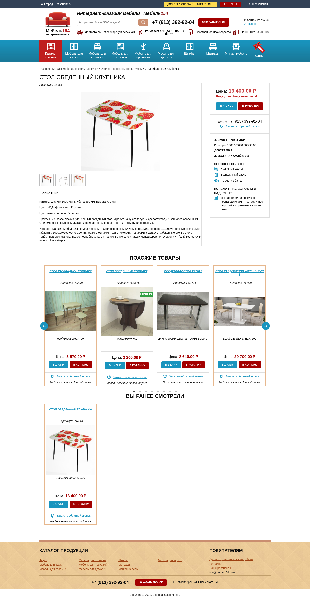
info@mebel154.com (222, 572)
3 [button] (146, 391)
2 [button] (140, 391)
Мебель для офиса (170, 560)
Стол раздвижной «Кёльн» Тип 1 (239, 273)
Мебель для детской (166, 49)
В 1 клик (226, 106)
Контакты (230, 4)
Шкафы (189, 47)
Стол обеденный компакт (126, 271)
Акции (259, 49)
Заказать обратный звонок (243, 126)
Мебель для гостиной (120, 49)
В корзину (250, 106)
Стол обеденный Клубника (70, 409)
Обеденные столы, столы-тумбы (121, 68)
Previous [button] (44, 326)
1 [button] (134, 391)
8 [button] (176, 391)
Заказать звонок (214, 22)
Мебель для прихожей (143, 49)
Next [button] (266, 326)
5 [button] (158, 391)
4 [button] (152, 391)
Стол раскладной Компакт (70, 271)
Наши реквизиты (257, 4)
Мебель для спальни (97, 49)
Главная (44, 68)
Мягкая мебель (236, 47)
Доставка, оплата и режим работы (190, 4)
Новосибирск (62, 4)
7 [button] (170, 391)
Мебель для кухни (74, 49)
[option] (70, 325)
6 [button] (164, 391)
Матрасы (212, 47)
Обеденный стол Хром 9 (183, 271)
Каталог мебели (50, 49)
